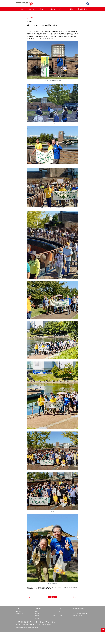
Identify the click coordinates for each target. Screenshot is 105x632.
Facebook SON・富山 (78, 615)
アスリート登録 (57, 608)
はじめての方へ (31, 9)
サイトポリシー (76, 611)
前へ (30, 597)
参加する (42, 9)
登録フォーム (73, 9)
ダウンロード (62, 9)
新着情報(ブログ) (20, 613)
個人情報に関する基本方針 (79, 608)
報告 (31, 18)
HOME (21, 9)
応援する (52, 9)
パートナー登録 (57, 611)
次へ (74, 597)
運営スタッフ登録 (57, 615)
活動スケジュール (20, 611)
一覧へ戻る (52, 597)
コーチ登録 (56, 613)
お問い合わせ (83, 9)
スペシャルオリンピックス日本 (80, 613)
